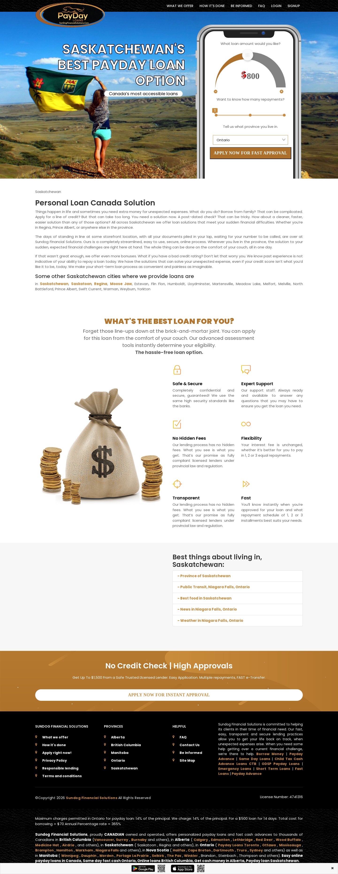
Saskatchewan (54, 283)
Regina (100, 283)
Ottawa (267, 842)
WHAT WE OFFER (180, 6)
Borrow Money (270, 752)
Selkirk (176, 853)
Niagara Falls (112, 848)
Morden (122, 853)
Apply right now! (57, 751)
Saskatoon (81, 283)
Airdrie (69, 842)
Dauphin (104, 853)
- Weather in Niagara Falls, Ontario (210, 620)
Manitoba (119, 751)
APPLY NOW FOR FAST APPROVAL (250, 153)
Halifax (187, 848)
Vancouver (103, 837)
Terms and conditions (62, 774)
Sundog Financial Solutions (92, 796)
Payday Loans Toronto (236, 842)
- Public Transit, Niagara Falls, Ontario (213, 586)
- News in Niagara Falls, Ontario (207, 609)
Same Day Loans (254, 757)
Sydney (268, 848)
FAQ (261, 6)
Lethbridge (242, 837)
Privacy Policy (54, 758)
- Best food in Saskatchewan (204, 598)
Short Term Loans (273, 766)
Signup (294, 6)
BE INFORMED (241, 6)
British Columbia (126, 743)
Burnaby (139, 837)
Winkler (212, 853)
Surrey (121, 837)
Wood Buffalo (288, 837)
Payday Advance (247, 771)
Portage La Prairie (150, 853)
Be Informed (191, 751)
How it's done (54, 743)
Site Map (187, 758)
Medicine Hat (47, 842)
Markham (87, 848)
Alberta (118, 735)
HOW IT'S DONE (212, 6)
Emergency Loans (234, 766)
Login (276, 6)
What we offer (55, 735)
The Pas (193, 853)
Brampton (44, 848)
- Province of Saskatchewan (203, 575)
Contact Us (190, 743)
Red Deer (264, 837)
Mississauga (289, 842)
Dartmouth (234, 848)
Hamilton (66, 848)
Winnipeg (84, 853)
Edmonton (220, 837)
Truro (253, 848)
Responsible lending (60, 766)
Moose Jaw (121, 283)
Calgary (200, 837)
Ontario (118, 758)
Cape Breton (209, 848)
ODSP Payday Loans (281, 762)
